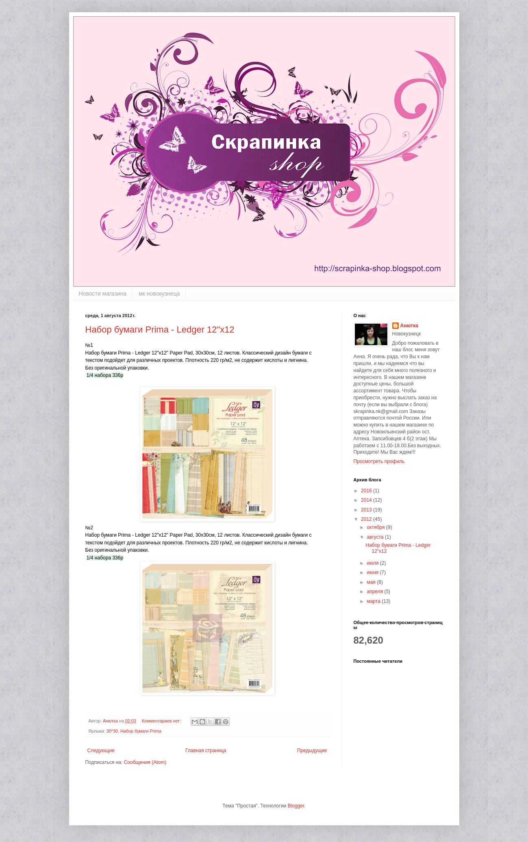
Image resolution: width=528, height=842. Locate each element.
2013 (367, 510)
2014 (367, 500)
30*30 (112, 731)
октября (376, 527)
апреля (375, 591)
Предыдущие (312, 750)
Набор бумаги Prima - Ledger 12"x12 (160, 329)
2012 (367, 519)
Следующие (101, 750)
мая (372, 582)
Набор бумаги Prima (140, 731)
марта (374, 601)
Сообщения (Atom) (145, 762)
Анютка (409, 326)
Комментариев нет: (162, 720)
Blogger (296, 806)
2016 (367, 491)
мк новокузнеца (159, 293)
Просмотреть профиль (379, 461)
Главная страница (205, 750)
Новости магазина (103, 293)
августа (376, 537)
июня (373, 572)
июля (373, 563)
